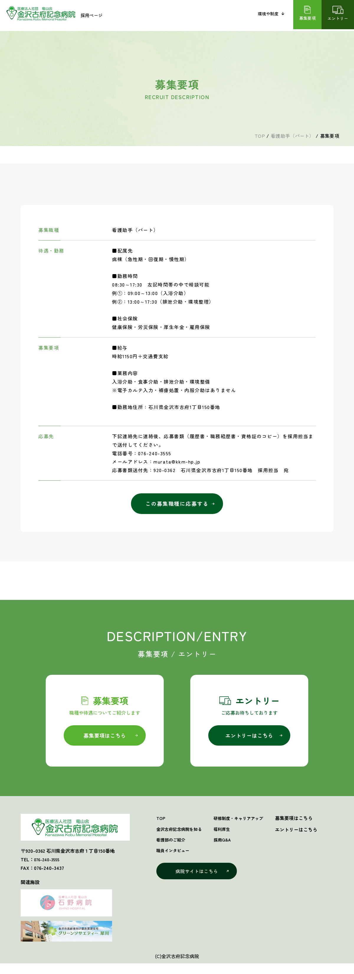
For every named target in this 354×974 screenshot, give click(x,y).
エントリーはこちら (249, 740)
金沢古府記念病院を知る (146, 15)
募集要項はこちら (104, 740)
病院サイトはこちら (197, 879)
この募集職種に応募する (177, 506)
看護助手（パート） (292, 135)
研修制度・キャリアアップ (248, 823)
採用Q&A (230, 846)
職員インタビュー (232, 15)
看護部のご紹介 (192, 15)
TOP (161, 823)
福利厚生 (229, 834)
